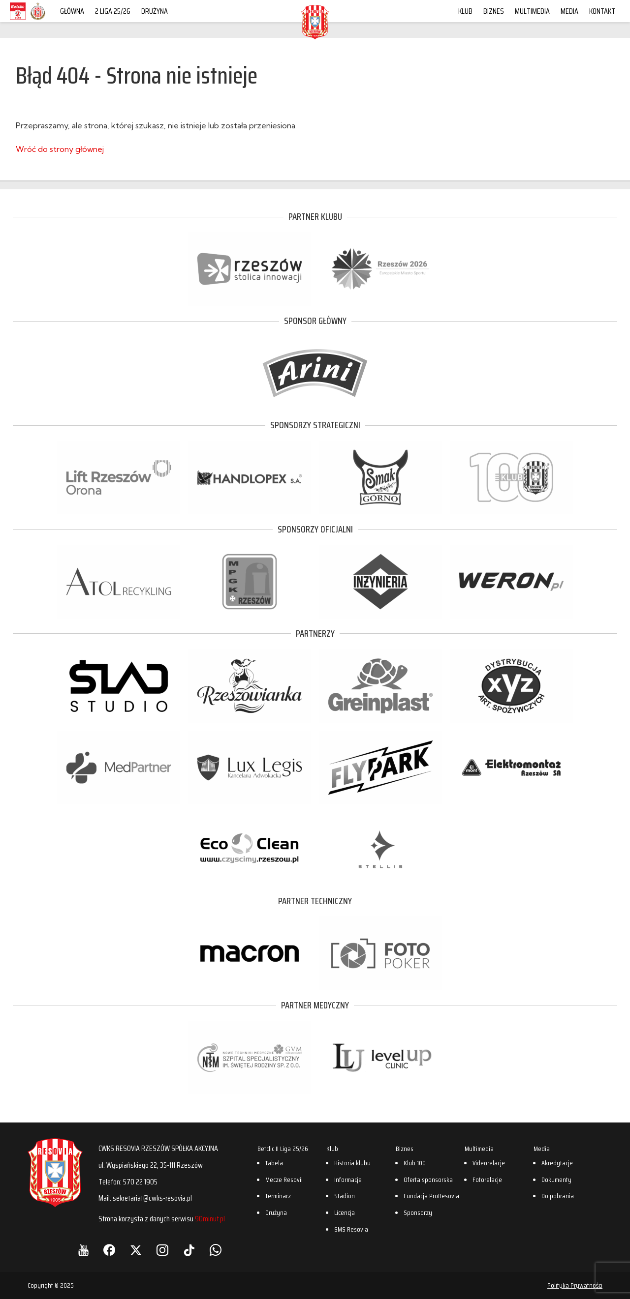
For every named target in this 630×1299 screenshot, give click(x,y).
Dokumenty (556, 1179)
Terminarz (278, 1195)
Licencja (344, 1212)
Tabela (274, 1162)
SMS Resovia (351, 1229)
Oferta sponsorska (428, 1179)
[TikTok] (189, 1250)
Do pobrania (557, 1195)
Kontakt (602, 11)
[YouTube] (83, 1250)
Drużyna (154, 11)
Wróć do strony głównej (60, 149)
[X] (136, 1250)
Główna (72, 11)
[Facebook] (109, 1250)
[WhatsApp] (215, 1250)
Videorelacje (488, 1162)
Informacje (348, 1179)
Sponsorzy (418, 1212)
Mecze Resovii (284, 1179)
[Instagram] (162, 1250)
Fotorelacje (487, 1179)
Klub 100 (415, 1162)
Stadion (344, 1195)
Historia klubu (352, 1162)
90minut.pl (210, 1218)
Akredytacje (557, 1162)
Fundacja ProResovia (431, 1195)
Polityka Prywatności (574, 1285)
